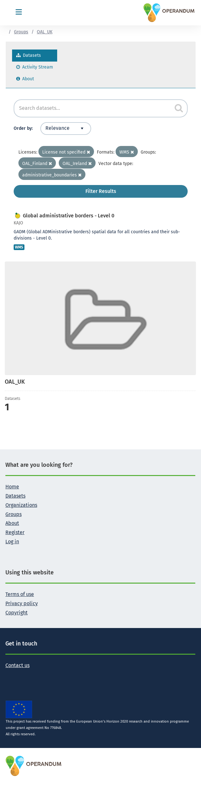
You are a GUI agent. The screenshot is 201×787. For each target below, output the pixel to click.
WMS (126, 152)
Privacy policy (21, 603)
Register (14, 532)
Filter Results (100, 191)
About (25, 79)
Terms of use (19, 594)
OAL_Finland (37, 163)
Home (12, 487)
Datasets (28, 55)
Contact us (17, 665)
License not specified (66, 152)
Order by (23, 128)
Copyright (16, 613)
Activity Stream (34, 67)
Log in (12, 542)
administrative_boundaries (52, 175)
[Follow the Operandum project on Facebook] (21, 675)
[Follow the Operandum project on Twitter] (10, 675)
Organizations (21, 505)
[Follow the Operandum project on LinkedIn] (31, 675)
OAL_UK (44, 32)
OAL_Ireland (77, 163)
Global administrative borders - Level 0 (68, 216)
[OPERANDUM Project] (33, 765)
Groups (21, 32)
